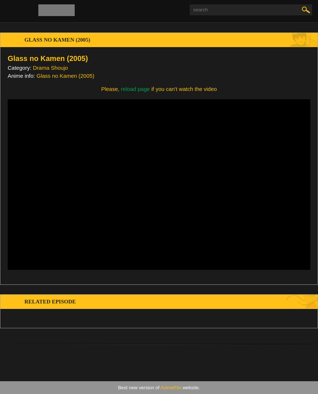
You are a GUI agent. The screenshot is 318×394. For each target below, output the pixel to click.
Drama (41, 68)
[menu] (10, 11)
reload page (135, 89)
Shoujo (59, 68)
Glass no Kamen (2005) (65, 76)
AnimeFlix (170, 387)
